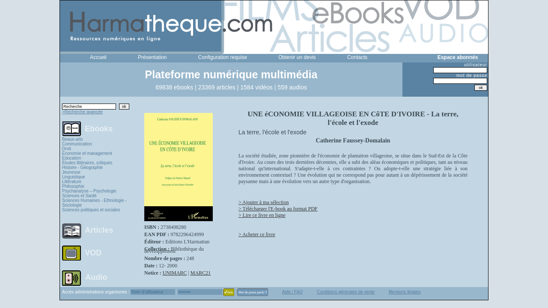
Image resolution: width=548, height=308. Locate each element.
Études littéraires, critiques (87, 162)
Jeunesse (71, 172)
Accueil (98, 57)
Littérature (71, 181)
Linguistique (73, 177)
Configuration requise (222, 57)
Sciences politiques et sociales (91, 209)
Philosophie (73, 186)
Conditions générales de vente (346, 292)
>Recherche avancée (82, 112)
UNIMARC (175, 273)
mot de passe (471, 75)
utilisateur (475, 64)
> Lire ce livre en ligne (262, 215)
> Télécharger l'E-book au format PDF (278, 209)
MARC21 (201, 273)
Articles (99, 230)
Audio (96, 276)
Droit (66, 148)
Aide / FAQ (292, 292)
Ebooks (99, 128)
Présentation (152, 57)
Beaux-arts (72, 139)
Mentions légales (405, 292)
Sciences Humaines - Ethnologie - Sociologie (94, 202)
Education (71, 158)
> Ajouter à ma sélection (263, 202)
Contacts (357, 57)
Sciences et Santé (79, 195)
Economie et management (87, 153)
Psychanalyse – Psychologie (89, 191)
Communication (77, 144)
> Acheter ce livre (256, 234)
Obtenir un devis (297, 57)
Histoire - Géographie (82, 167)
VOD (93, 253)
